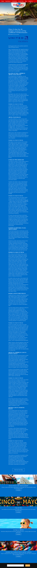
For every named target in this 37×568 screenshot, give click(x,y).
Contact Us (30, 1)
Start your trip (28, 565)
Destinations (14, 1)
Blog (26, 1)
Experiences (7, 1)
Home (2, 1)
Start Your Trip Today (18, 469)
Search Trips (21, 1)
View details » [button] (18, 534)
